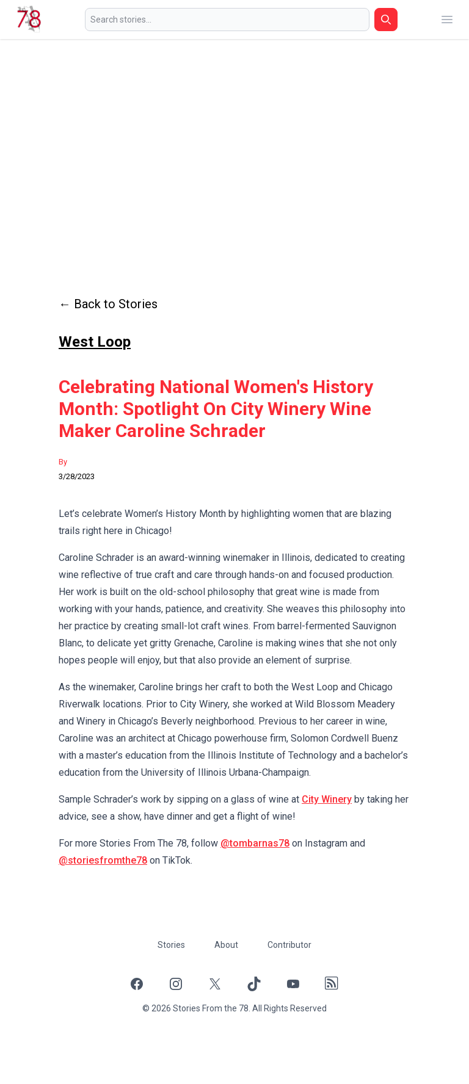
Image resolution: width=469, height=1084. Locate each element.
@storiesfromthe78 (103, 860)
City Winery (327, 799)
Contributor (289, 945)
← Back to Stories (108, 304)
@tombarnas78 (254, 843)
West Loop (95, 341)
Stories (171, 945)
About (226, 945)
